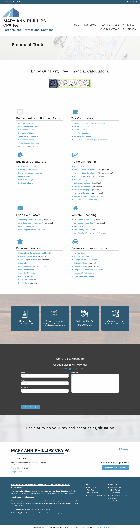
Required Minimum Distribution (31, 126)
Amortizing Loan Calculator (29, 220)
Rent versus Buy (80, 180)
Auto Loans (78, 226)
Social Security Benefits (28, 136)
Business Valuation (26, 183)
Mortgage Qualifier (81, 166)
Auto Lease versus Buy (83, 220)
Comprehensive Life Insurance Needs (33, 266)
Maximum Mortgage (82, 190)
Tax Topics (90, 25)
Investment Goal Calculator (85, 276)
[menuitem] (76, 24)
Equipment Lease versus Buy (30, 173)
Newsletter (114, 484)
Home (76, 25)
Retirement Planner (26, 133)
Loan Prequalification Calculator (31, 230)
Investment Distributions (84, 273)
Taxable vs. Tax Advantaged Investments (91, 140)
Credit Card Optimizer (27, 273)
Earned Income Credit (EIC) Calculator (89, 123)
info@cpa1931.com (18, 472)
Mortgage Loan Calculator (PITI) (87, 170)
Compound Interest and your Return (88, 270)
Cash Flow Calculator (27, 166)
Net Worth (22, 280)
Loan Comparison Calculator (30, 226)
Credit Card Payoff (26, 276)
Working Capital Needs (27, 170)
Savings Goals (79, 253)
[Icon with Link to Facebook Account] (136, 2)
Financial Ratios (24, 176)
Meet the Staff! (115, 487)
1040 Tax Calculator (82, 133)
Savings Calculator (81, 256)
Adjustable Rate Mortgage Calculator (89, 196)
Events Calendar (116, 501)
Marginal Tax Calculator (83, 136)
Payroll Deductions (81, 126)
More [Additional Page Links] (131, 29)
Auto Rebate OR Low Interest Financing (90, 233)
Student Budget (24, 263)
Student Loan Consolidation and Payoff (34, 253)
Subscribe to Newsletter (115, 468)
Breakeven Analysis (26, 180)
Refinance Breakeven (83, 183)
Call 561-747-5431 (11, 2)
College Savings (80, 263)
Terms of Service (107, 527)
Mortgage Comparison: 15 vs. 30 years (90, 176)
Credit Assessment (26, 270)
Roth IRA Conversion (26, 123)
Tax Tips (105, 25)
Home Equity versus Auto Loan (86, 230)
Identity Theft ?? (124, 25)
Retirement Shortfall (26, 140)
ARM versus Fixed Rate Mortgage (88, 200)
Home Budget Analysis (28, 256)
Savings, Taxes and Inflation (85, 260)
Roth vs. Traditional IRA (28, 146)
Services (112, 498)
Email (130, 2)
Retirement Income (26, 130)
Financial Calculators (118, 495)
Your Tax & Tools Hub (112, 29)
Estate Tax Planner (81, 130)
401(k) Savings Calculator (28, 143)
